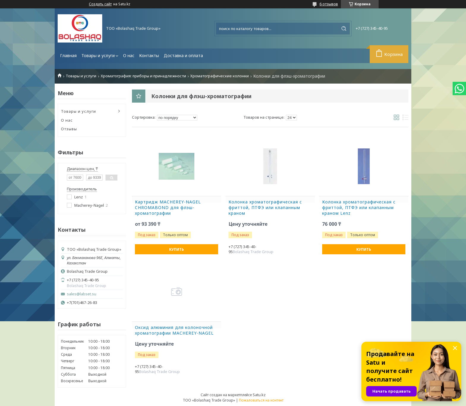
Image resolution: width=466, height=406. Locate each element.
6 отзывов (328, 4)
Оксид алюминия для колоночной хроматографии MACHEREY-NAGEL (174, 330)
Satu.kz (259, 394)
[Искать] (344, 29)
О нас (128, 55)
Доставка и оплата (183, 55)
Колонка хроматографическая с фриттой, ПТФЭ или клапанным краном (265, 207)
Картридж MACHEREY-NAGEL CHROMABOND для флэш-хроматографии (168, 207)
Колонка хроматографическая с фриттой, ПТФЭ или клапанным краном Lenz (359, 207)
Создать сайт (100, 4)
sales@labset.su (81, 294)
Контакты (149, 55)
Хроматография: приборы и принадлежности (143, 76)
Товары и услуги (98, 55)
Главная (68, 55)
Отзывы (69, 128)
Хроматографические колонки (219, 76)
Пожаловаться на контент (261, 400)
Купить (176, 249)
